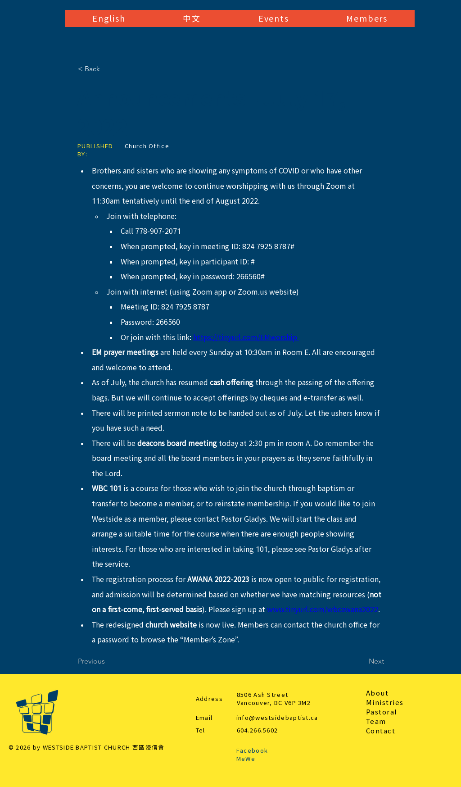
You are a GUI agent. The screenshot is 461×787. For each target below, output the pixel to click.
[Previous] (107, 661)
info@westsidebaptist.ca (277, 718)
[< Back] (107, 69)
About (377, 693)
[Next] (361, 661)
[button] (108, 18)
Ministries (385, 702)
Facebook (252, 751)
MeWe (245, 759)
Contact (381, 731)
